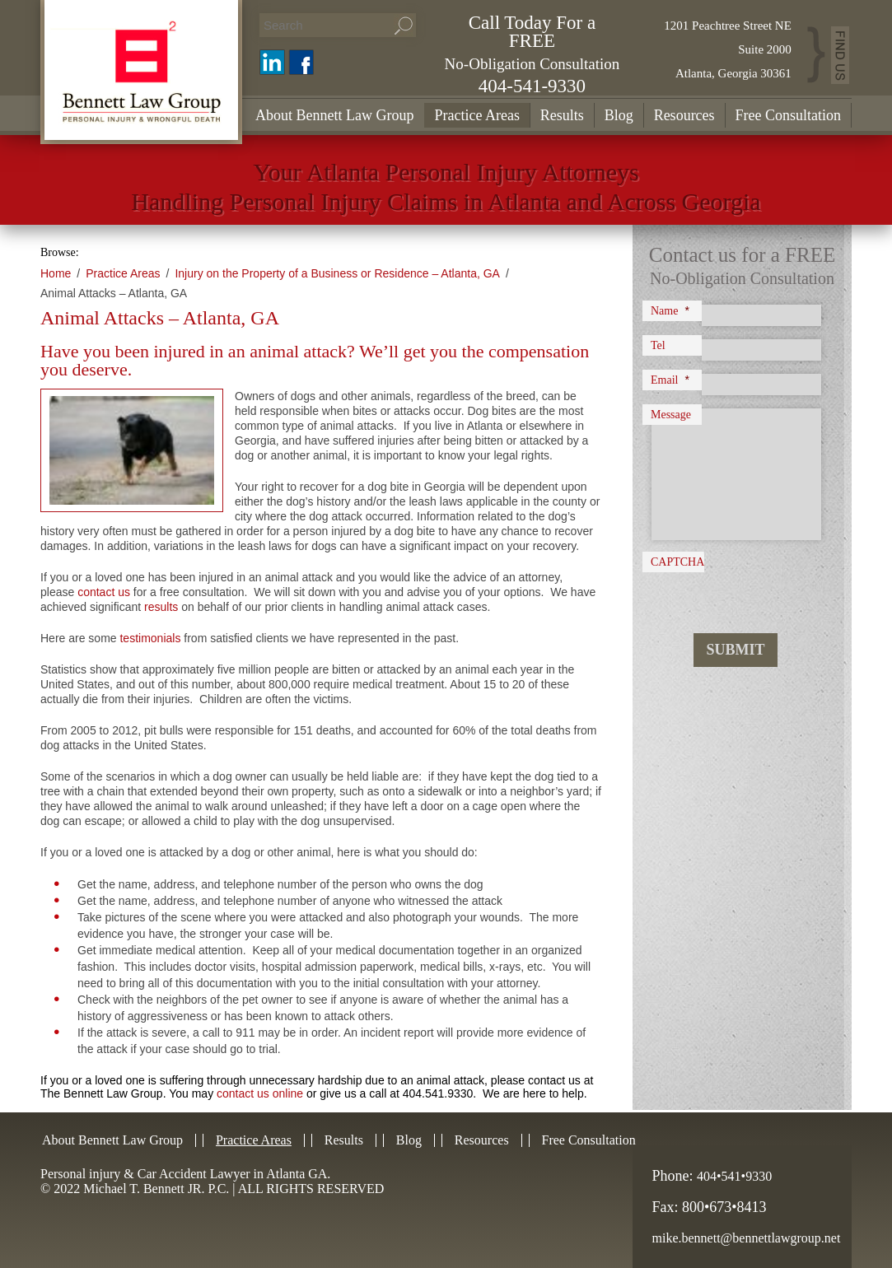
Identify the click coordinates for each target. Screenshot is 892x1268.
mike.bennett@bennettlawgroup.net (746, 1238)
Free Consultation (789, 115)
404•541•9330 (734, 1176)
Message (671, 414)
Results (562, 115)
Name (670, 310)
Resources (684, 115)
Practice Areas (476, 115)
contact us (103, 592)
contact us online (260, 1093)
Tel (658, 345)
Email (670, 379)
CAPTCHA (677, 562)
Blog (619, 115)
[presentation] (746, 588)
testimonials (149, 638)
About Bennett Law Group (334, 115)
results (161, 606)
